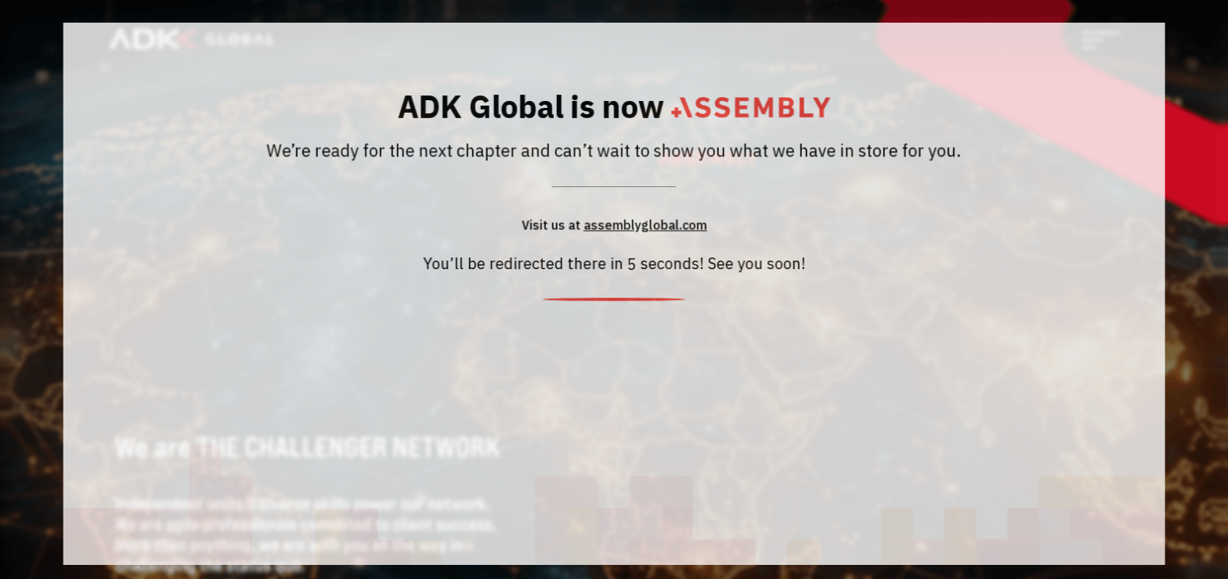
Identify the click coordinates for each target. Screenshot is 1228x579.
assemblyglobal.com (644, 228)
